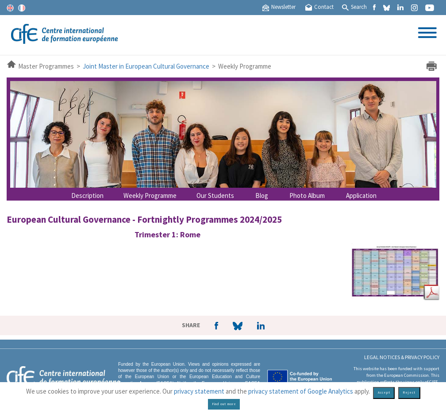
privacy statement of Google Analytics (300, 391)
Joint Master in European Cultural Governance (146, 66)
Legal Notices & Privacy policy (401, 357)
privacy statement (199, 391)
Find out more (224, 404)
